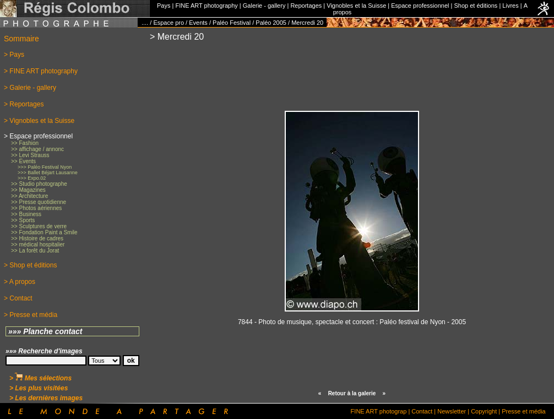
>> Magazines (28, 190)
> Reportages (24, 104)
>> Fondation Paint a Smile (44, 232)
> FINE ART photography (41, 71)
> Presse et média (30, 315)
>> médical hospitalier (37, 244)
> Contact (18, 298)
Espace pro (168, 22)
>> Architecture (29, 196)
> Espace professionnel (38, 136)
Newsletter (451, 411)
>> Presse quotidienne (38, 202)
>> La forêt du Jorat (35, 251)
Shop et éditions (475, 5)
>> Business (26, 214)
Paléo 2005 (271, 22)
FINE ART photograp (379, 411)
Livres (510, 5)
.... (145, 22)
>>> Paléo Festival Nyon (45, 167)
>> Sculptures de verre (39, 226)
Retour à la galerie (352, 393)
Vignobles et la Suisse (356, 5)
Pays (163, 5)
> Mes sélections (40, 378)
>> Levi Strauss (30, 155)
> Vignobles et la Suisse (39, 121)
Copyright (484, 411)
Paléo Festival (232, 22)
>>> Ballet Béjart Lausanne (48, 172)
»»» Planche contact (45, 331)
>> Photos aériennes (36, 208)
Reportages (306, 5)
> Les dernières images (46, 398)
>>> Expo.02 (32, 178)
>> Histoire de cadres (37, 238)
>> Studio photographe (39, 184)
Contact (421, 411)
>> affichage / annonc (37, 149)
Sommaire (21, 38)
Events (198, 22)
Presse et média (523, 411)
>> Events (23, 161)
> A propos (19, 282)
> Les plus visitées (38, 388)
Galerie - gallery (264, 5)
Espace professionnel (420, 5)
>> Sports (23, 220)
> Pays (14, 54)
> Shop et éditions (30, 265)
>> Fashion (25, 143)
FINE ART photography (206, 5)
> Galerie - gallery (30, 88)
